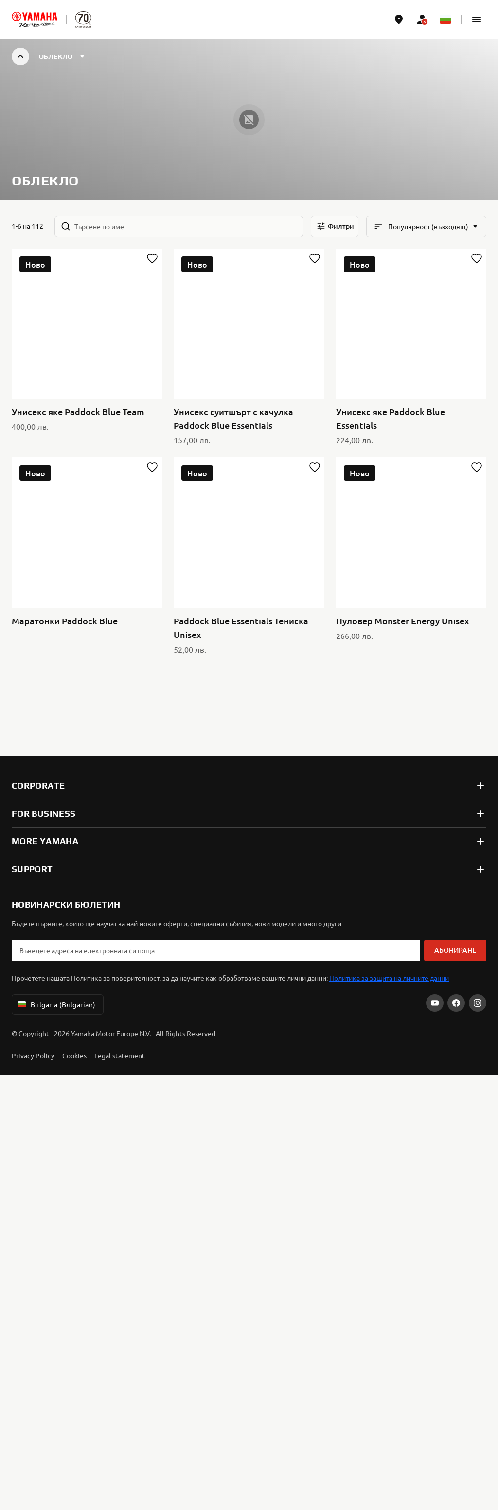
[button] (476, 19)
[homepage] (34, 19)
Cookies (74, 649)
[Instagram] (477, 596)
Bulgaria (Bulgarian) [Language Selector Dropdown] (55, 598)
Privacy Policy (33, 649)
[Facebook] (456, 596)
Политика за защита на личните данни (389, 571)
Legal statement (119, 649)
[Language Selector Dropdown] (445, 19)
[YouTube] (435, 596)
